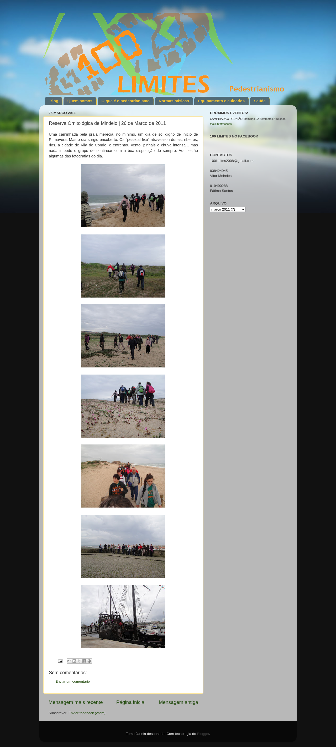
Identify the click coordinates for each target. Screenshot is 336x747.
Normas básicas (174, 101)
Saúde (260, 101)
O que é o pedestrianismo (126, 101)
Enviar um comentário (72, 681)
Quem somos (79, 101)
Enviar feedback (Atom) (87, 713)
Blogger (203, 734)
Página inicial (130, 702)
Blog (54, 101)
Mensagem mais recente (76, 702)
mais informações (221, 123)
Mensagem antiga (178, 702)
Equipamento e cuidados (221, 101)
